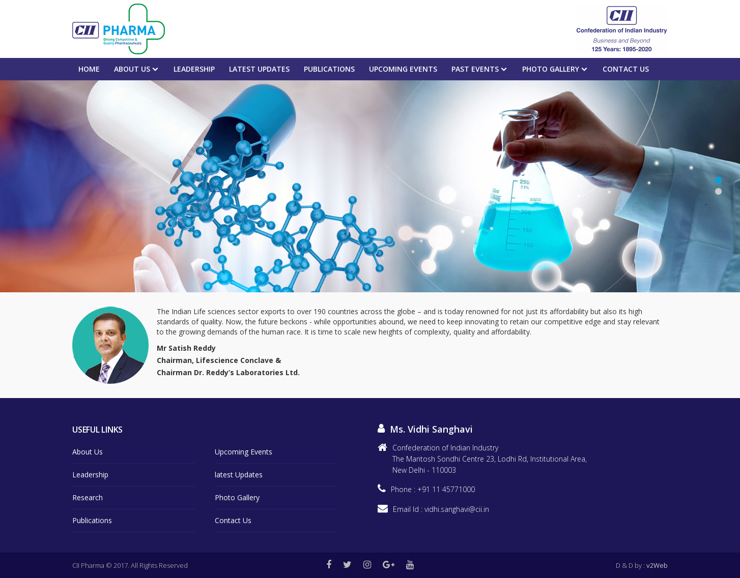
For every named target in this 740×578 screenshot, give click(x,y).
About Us (132, 69)
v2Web (657, 565)
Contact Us (626, 69)
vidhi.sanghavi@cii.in (456, 509)
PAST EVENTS (475, 69)
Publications (329, 69)
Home (89, 69)
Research (87, 497)
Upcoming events (403, 69)
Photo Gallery (550, 69)
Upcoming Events (243, 452)
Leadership (194, 69)
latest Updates (239, 474)
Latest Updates (259, 69)
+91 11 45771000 (446, 489)
